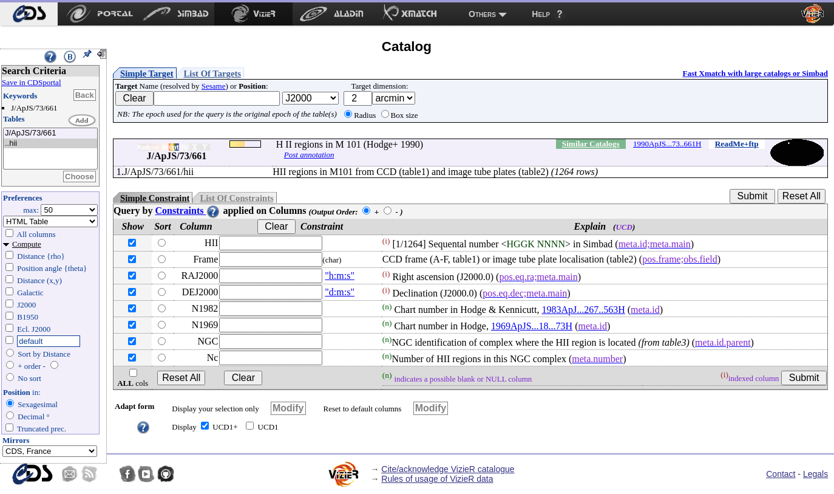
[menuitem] (29, 14)
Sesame (214, 86)
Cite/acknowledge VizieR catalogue (447, 469)
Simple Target (147, 73)
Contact (780, 474)
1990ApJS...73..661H (667, 143)
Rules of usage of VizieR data (437, 479)
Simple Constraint (154, 198)
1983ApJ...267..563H (583, 309)
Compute (26, 244)
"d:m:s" (339, 292)
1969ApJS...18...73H (531, 326)
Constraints (187, 210)
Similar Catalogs (591, 143)
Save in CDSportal (31, 82)
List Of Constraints (236, 198)
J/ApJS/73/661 (50, 133)
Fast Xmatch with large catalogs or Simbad (755, 73)
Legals (815, 474)
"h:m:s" (339, 275)
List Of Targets (212, 73)
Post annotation (309, 154)
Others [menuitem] (482, 14)
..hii (50, 144)
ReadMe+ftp (737, 143)
